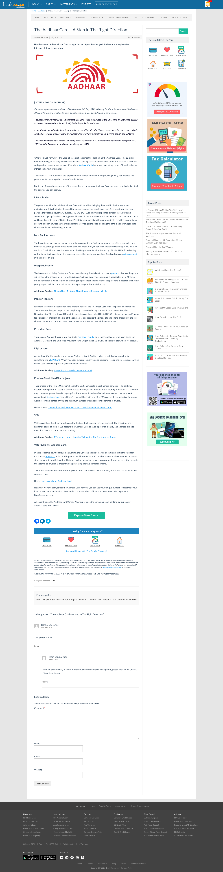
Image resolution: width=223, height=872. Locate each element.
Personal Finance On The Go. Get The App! (86, 551)
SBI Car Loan (89, 821)
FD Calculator (180, 832)
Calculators (181, 68)
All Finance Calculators (183, 835)
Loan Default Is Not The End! (168, 317)
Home (33, 11)
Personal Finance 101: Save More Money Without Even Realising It (164, 241)
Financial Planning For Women (159, 247)
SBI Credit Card (120, 825)
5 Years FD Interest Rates (154, 835)
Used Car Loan (89, 835)
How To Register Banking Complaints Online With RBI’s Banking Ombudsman (171, 338)
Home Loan (119, 545)
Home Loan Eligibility (31, 835)
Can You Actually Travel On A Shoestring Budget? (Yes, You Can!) (164, 227)
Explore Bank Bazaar (86, 515)
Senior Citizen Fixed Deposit (155, 832)
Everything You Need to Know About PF (73, 370)
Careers (90, 863)
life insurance (52, 397)
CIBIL (33, 844)
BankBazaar (43, 37)
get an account (130, 254)
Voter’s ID (50, 456)
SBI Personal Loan (60, 818)
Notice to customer (138, 863)
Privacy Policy (126, 868)
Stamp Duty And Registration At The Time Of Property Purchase (171, 280)
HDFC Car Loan (90, 828)
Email (37, 756)
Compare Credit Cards (123, 818)
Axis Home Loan (29, 825)
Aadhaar (41, 11)
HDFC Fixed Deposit (152, 821)
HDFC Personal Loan (61, 821)
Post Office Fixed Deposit (154, 828)
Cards (49, 4)
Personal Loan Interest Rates (64, 835)
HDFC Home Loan (30, 821)
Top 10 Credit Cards (122, 832)
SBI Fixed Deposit (151, 818)
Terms (123, 863)
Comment (39, 708)
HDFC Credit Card (121, 821)
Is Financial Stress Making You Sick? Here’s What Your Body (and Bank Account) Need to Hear (166, 212)
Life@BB (164, 17)
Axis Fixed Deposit (151, 825)
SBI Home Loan (29, 818)
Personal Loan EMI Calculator (186, 825)
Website (38, 769)
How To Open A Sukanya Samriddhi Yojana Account (61, 599)
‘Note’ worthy (148, 17)
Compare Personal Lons (63, 828)
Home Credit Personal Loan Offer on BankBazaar (113, 599)
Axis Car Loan (89, 825)
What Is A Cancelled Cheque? (168, 270)
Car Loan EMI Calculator (184, 828)
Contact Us (102, 863)
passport (115, 273)
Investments (67, 4)
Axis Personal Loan (61, 825)
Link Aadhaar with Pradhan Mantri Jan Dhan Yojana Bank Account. (80, 407)
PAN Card (55, 359)
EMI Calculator (179, 17)
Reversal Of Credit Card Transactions (171, 307)
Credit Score (98, 17)
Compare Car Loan (91, 818)
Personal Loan (71, 545)
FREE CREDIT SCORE (106, 4)
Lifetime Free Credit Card (124, 828)
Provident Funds (86, 337)
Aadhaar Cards (86, 165)
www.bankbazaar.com (112, 567)
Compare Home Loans (32, 832)
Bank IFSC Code (52, 844)
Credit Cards (49, 17)
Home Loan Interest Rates (33, 828)
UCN (53, 580)
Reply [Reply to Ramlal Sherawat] (36, 646)
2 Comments (134, 37)
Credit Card (46, 545)
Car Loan (167, 68)
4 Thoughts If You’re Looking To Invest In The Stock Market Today (85, 437)
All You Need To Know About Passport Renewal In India (80, 291)
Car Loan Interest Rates (93, 832)
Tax (135, 17)
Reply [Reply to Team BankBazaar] (44, 681)
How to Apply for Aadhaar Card (55, 481)
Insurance (65, 17)
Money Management (119, 17)
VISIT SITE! (86, 4)
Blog (114, 863)
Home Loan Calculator (183, 821)
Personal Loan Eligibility (63, 832)
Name (37, 743)
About (79, 863)
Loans (35, 4)
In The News (83, 844)
